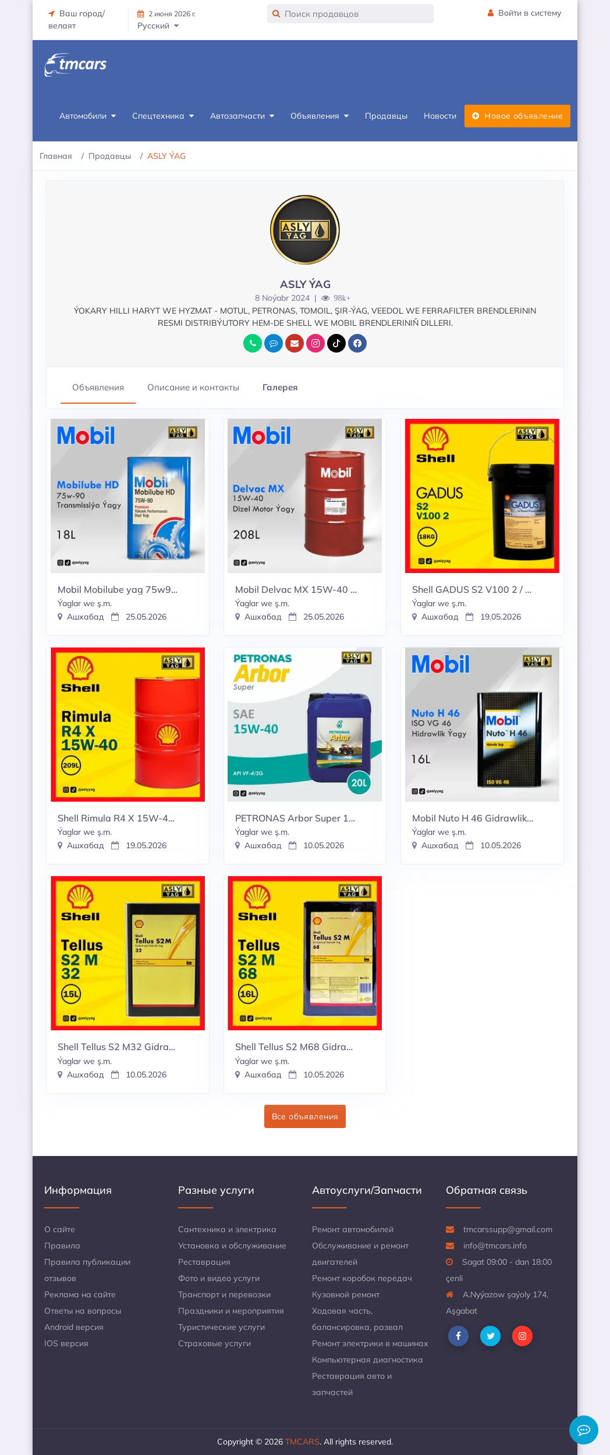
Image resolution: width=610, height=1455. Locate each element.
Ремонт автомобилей (352, 1229)
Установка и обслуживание (232, 1245)
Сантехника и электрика (227, 1229)
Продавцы (386, 116)
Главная (56, 156)
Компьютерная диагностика (367, 1359)
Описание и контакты (193, 387)
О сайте (59, 1229)
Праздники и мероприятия (231, 1310)
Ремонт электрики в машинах (370, 1343)
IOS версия (66, 1343)
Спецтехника (163, 116)
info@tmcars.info (486, 1245)
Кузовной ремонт (346, 1294)
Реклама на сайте (80, 1294)
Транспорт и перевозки (224, 1294)
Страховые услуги (214, 1343)
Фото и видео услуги (219, 1278)
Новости (440, 116)
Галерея (280, 387)
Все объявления (305, 1116)
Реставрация (204, 1262)
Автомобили (87, 116)
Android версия (74, 1327)
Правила (62, 1245)
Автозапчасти (242, 116)
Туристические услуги (221, 1327)
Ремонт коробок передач (362, 1278)
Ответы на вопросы (82, 1310)
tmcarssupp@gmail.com (499, 1229)
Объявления (319, 116)
